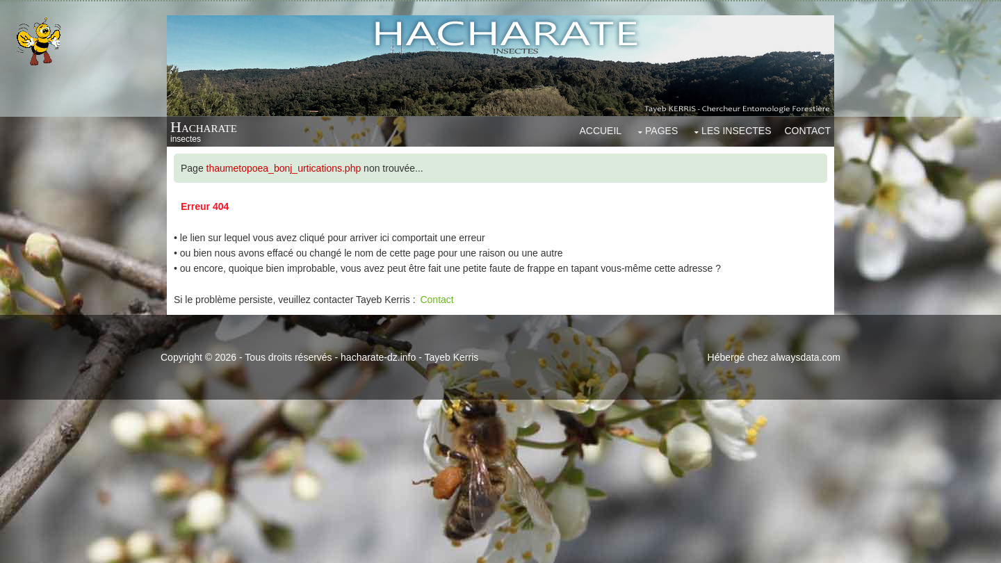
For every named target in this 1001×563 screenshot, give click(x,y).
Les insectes (736, 130)
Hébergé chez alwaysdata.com (774, 357)
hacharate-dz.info (378, 357)
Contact (807, 130)
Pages (661, 130)
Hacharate (203, 127)
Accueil (600, 130)
